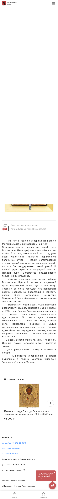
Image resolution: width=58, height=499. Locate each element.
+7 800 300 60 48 (10, 454)
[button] (50, 403)
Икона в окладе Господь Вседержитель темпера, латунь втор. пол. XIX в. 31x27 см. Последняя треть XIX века (28, 413)
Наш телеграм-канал (12, 448)
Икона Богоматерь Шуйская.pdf (28, 229)
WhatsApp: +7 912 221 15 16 (14, 443)
